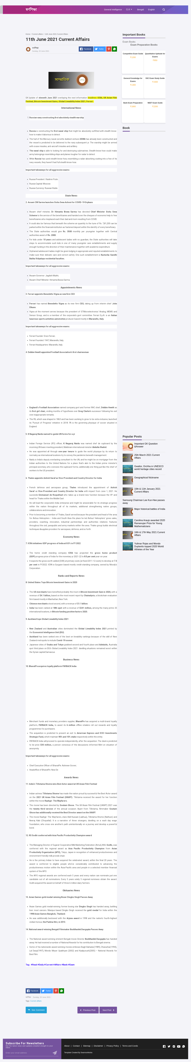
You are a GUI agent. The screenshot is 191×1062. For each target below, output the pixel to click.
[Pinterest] (108, 49)
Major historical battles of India (149, 509)
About (66, 1046)
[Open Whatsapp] (183, 1046)
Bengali (140, 9)
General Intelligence (113, 9)
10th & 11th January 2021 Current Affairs (147, 490)
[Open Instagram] (174, 1046)
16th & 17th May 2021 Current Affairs (149, 534)
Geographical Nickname (146, 477)
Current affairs (35, 1001)
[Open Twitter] (169, 1046)
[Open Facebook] (164, 1046)
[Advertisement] (78, 23)
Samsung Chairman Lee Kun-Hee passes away (144, 501)
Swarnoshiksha (86, 1053)
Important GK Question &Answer (146, 445)
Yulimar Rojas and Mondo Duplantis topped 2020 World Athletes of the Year (149, 546)
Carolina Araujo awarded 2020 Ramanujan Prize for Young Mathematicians (149, 523)
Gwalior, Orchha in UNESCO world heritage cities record (149, 467)
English (151, 9)
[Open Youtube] (178, 1046)
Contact (76, 1046)
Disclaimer (98, 1046)
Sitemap (86, 1046)
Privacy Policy (112, 1046)
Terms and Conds (130, 1046)
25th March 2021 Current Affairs (147, 456)
